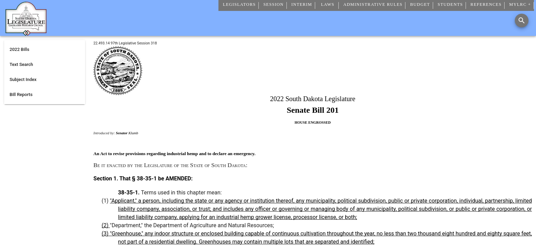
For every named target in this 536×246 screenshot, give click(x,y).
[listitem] (44, 49)
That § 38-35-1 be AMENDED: (155, 178)
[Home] (25, 33)
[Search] (521, 20)
